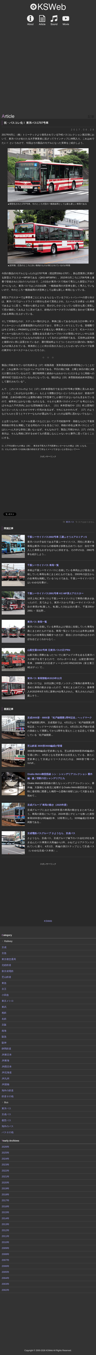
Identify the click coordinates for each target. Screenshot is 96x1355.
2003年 (5, 1284)
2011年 (5, 1236)
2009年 (5, 1248)
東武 (4, 1007)
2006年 (5, 1266)
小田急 (5, 995)
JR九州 (5, 1078)
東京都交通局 (9, 959)
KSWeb (48, 6)
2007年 (5, 1260)
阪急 (4, 1036)
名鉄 (4, 1018)
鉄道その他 (7, 1096)
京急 (4, 953)
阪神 (4, 1042)
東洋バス (70, 522)
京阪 (4, 1024)
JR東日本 (7, 1054)
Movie (65, 20)
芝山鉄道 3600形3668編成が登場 (44, 745)
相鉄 (4, 1012)
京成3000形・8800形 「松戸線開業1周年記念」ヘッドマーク (59, 717)
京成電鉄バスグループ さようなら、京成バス (51, 833)
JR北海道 (7, 1072)
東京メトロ (7, 1000)
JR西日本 (7, 1066)
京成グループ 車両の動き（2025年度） (48, 804)
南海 (4, 1030)
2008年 (5, 1254)
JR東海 (5, 1060)
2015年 (5, 1212)
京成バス (6, 1114)
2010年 (5, 1242)
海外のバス (7, 1126)
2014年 (5, 1218)
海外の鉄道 (7, 1090)
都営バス (6, 1120)
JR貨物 (5, 1084)
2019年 (5, 1188)
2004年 (5, 1278)
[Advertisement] (48, 87)
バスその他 (7, 1132)
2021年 (5, 1176)
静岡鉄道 (6, 1048)
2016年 (5, 1206)
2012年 (5, 1230)
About (30, 20)
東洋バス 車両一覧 (37, 621)
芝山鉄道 (6, 977)
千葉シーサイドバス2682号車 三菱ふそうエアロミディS (57, 537)
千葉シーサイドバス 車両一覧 (43, 565)
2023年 (5, 1164)
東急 (4, 983)
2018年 (5, 1194)
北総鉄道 (6, 965)
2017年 (5, 1200)
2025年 (5, 1152)
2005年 (5, 1272)
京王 (4, 989)
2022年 (5, 1170)
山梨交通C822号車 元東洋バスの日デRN (48, 650)
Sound (54, 20)
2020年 (5, 1182)
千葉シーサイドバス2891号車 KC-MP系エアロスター (55, 593)
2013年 (5, 1224)
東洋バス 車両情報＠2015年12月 (44, 678)
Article (42, 20)
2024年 (5, 1158)
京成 (4, 947)
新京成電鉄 (7, 971)
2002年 (5, 1290)
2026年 (5, 1146)
